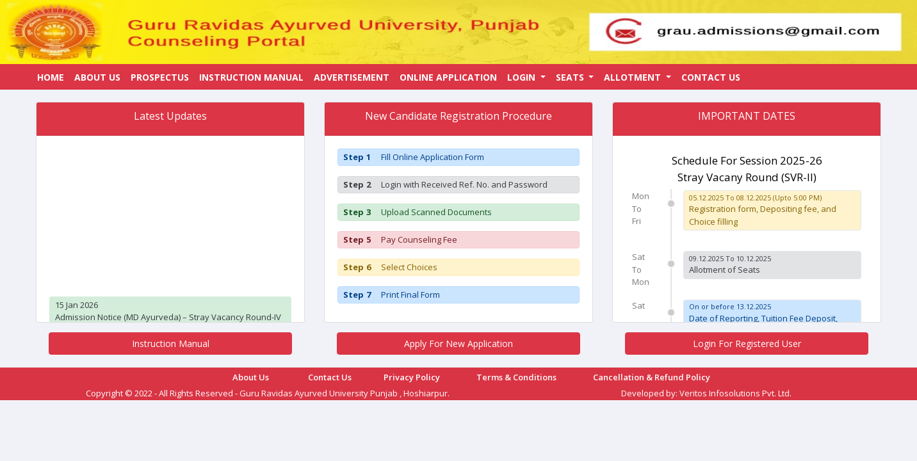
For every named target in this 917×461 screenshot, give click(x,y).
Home (50, 77)
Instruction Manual (251, 77)
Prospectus (160, 77)
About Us (97, 77)
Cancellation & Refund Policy (651, 377)
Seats (571, 77)
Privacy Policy (412, 377)
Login (522, 77)
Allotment (633, 77)
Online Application (448, 77)
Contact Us (710, 77)
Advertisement (351, 77)
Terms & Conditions (516, 377)
